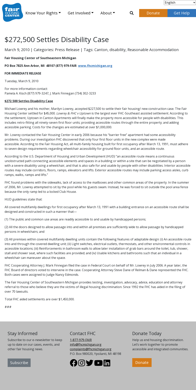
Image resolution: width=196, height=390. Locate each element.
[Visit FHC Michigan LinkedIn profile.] (107, 365)
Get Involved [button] (79, 13)
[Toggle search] (131, 13)
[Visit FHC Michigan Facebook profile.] (74, 365)
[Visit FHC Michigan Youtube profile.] (98, 365)
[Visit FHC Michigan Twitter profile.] (89, 365)
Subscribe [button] (19, 362)
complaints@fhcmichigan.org (90, 349)
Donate (153, 13)
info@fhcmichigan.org (85, 344)
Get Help (182, 13)
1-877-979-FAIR (81, 340)
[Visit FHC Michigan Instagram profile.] (81, 365)
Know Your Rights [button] (41, 13)
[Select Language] (180, 2)
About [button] (106, 13)
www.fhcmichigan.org (95, 66)
